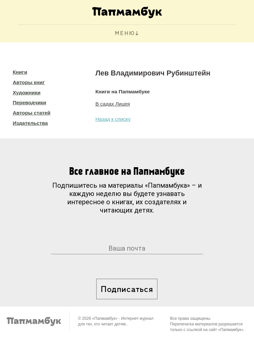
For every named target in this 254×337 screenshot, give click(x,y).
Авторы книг (29, 82)
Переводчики (29, 102)
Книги (20, 72)
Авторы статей (31, 113)
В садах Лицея (112, 104)
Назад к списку (112, 119)
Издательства (30, 123)
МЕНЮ (125, 33)
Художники (26, 92)
